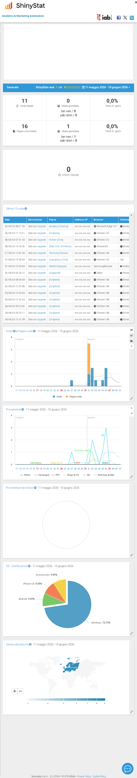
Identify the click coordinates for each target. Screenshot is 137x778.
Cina (60, 239)
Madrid (52, 266)
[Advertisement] (70, 51)
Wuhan (52, 239)
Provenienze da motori (21, 487)
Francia (64, 226)
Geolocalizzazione (18, 644)
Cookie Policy (99, 776)
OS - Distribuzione (18, 566)
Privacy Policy (84, 776)
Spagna (62, 266)
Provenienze (15, 409)
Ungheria (54, 233)
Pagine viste (27, 331)
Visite (11, 331)
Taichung (54, 253)
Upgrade (41, 226)
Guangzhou (55, 259)
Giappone (55, 273)
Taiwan (63, 253)
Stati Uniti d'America (60, 246)
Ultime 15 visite (16, 208)
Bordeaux (54, 226)
